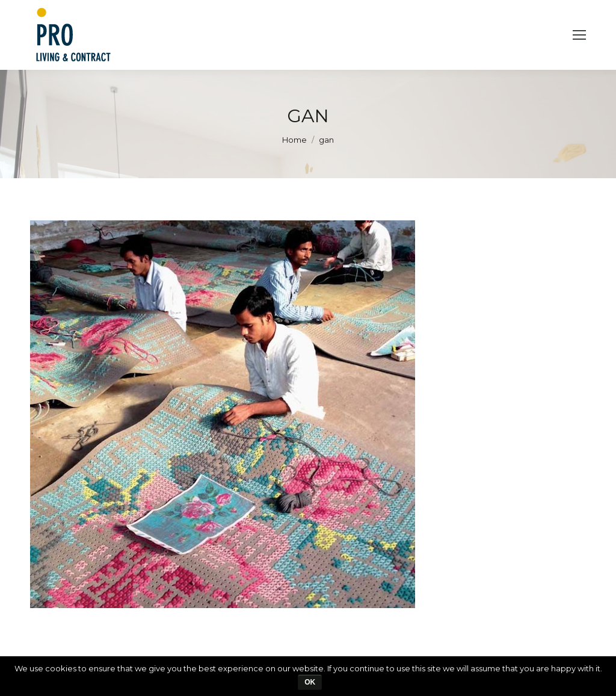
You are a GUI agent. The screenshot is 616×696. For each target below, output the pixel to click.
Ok (309, 682)
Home (294, 139)
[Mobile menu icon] (579, 35)
